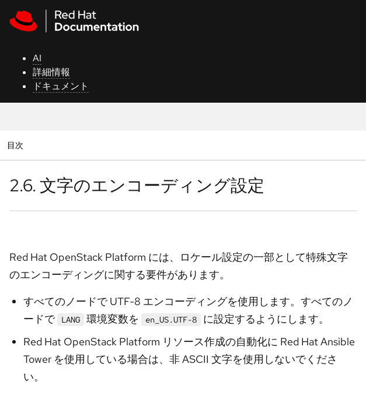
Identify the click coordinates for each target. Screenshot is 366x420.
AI (37, 58)
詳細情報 (51, 72)
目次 (16, 144)
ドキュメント (61, 86)
